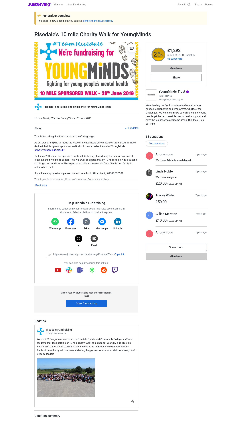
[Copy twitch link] (115, 270)
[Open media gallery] (86, 71)
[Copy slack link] (69, 270)
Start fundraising (86, 303)
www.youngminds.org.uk (171, 99)
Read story (41, 185)
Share (176, 77)
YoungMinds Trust (174, 91)
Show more (179, 251)
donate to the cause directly (98, 20)
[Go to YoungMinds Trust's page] (151, 94)
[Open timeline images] (86, 377)
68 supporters (174, 58)
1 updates (133, 128)
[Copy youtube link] (58, 270)
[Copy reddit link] (104, 270)
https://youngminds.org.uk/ (49, 150)
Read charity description (160, 129)
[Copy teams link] (80, 270)
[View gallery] (132, 48)
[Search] (184, 4)
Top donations (157, 146)
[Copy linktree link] (92, 271)
